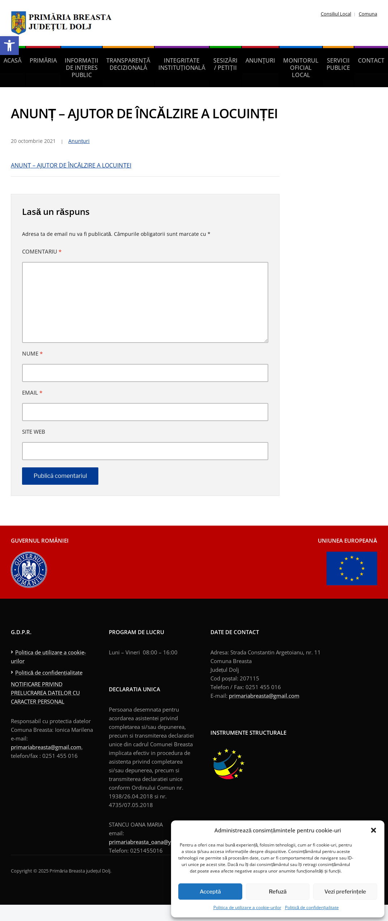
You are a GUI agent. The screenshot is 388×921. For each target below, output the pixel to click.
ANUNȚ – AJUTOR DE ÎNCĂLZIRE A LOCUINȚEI (71, 165)
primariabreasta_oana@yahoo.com (152, 841)
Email (32, 392)
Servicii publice (338, 64)
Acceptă (210, 891)
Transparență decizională (128, 64)
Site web (33, 431)
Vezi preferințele (345, 891)
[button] (9, 45)
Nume (32, 353)
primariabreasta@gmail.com (46, 747)
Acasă (13, 60)
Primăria (43, 60)
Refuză (278, 891)
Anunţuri (261, 60)
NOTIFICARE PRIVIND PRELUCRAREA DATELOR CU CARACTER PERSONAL (45, 692)
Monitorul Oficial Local (301, 67)
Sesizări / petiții (225, 64)
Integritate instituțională (181, 64)
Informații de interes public (81, 67)
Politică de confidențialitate (312, 907)
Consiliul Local (336, 13)
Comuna (368, 13)
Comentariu (41, 251)
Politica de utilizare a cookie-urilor (247, 907)
